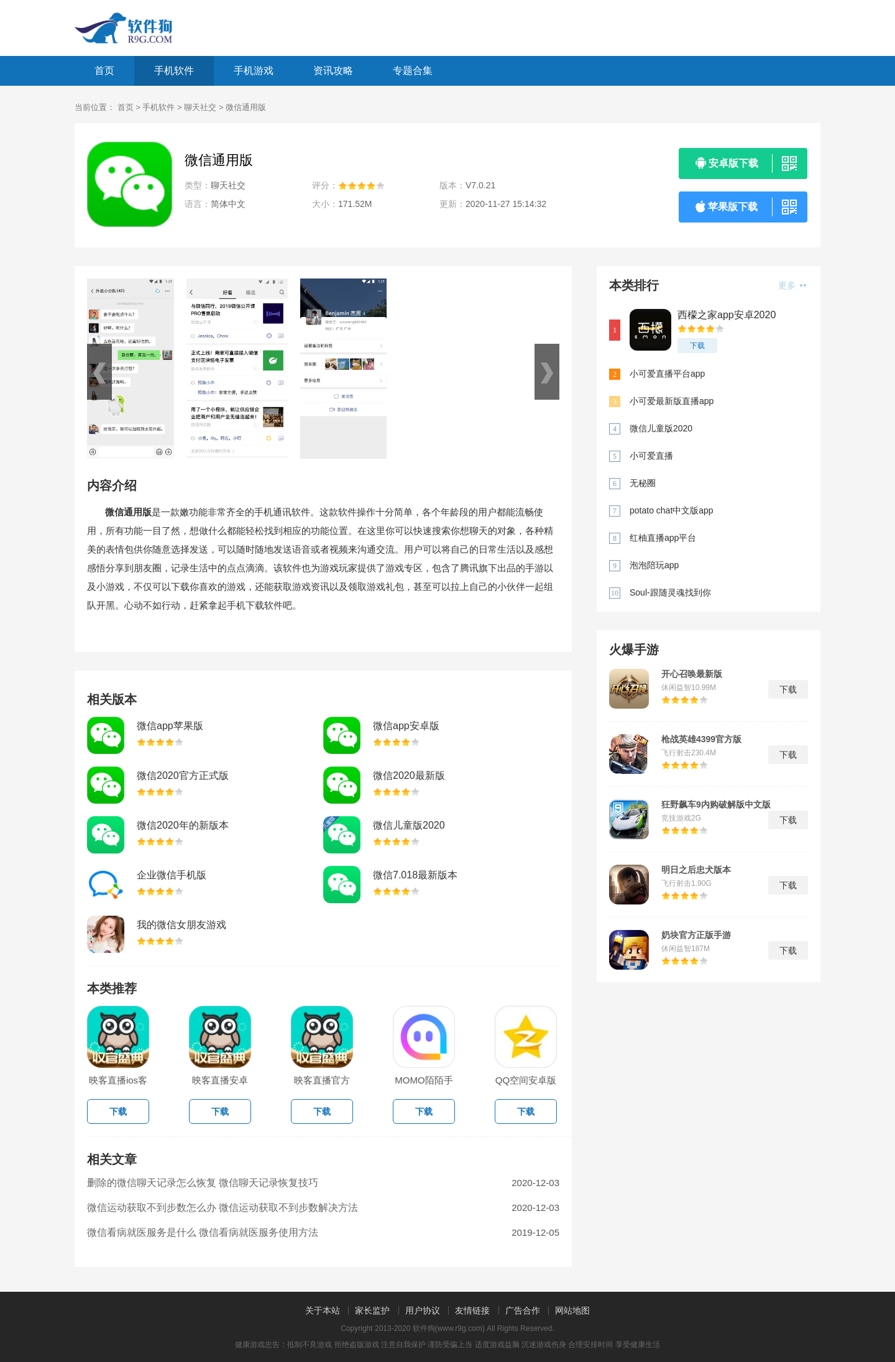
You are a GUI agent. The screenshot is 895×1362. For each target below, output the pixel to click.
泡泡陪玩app (654, 565)
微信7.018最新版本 (415, 875)
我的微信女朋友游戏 (181, 924)
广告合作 (522, 1310)
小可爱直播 (651, 456)
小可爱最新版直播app (672, 401)
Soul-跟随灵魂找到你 (670, 592)
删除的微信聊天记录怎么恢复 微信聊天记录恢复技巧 (202, 1182)
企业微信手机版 (171, 875)
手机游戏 (253, 70)
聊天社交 (200, 107)
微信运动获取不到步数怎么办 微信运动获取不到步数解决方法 (222, 1207)
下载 (697, 345)
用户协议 (422, 1310)
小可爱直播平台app (667, 374)
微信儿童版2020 (409, 825)
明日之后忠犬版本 (696, 870)
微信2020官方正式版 (183, 775)
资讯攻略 (333, 70)
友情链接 (472, 1310)
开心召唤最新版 (691, 674)
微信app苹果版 (170, 725)
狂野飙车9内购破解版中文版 (716, 804)
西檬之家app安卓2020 (726, 315)
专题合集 (413, 70)
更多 (792, 285)
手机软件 (174, 70)
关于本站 (322, 1310)
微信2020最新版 (409, 775)
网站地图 (572, 1310)
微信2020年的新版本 (183, 825)
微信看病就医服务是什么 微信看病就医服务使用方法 (202, 1232)
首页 (104, 70)
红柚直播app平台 (663, 538)
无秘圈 (643, 483)
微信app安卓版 (406, 725)
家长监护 (372, 1310)
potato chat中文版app (672, 510)
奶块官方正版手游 (696, 935)
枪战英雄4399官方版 (701, 739)
